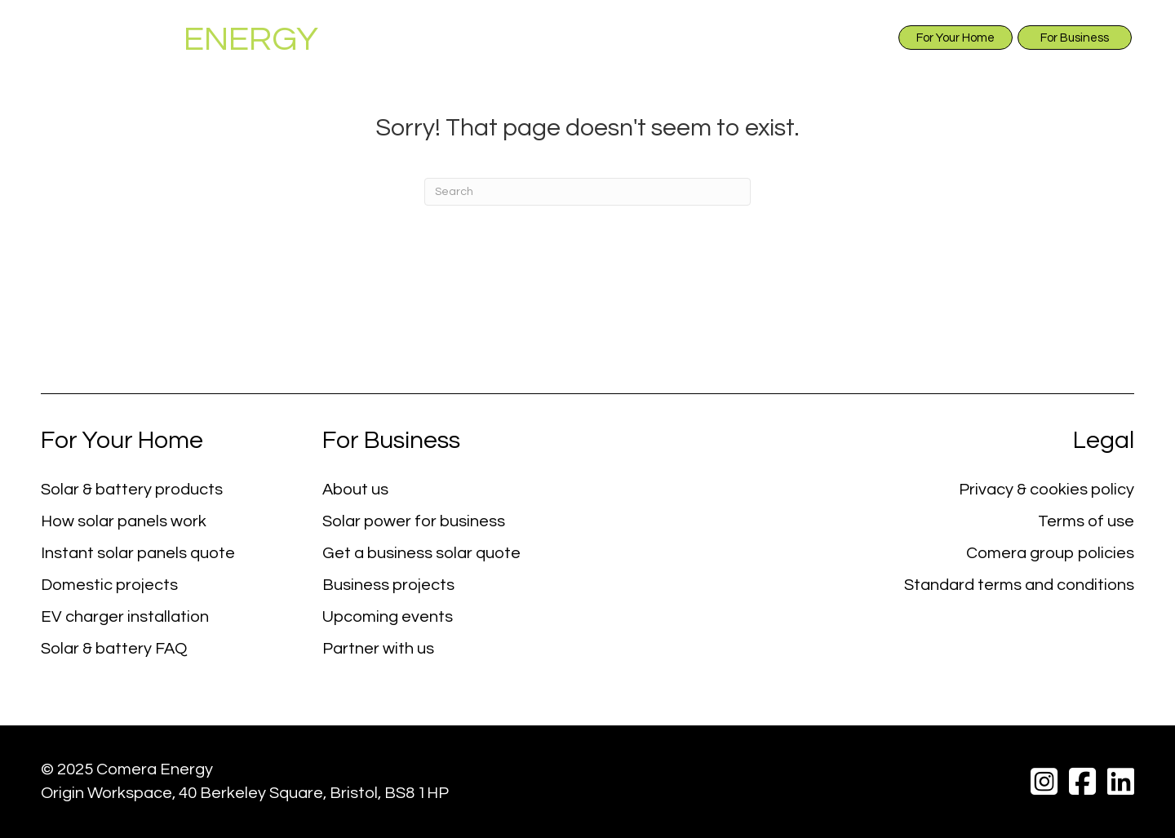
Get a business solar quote (421, 553)
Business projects (388, 585)
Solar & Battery (526, 74)
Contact (1087, 74)
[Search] (587, 192)
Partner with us (378, 649)
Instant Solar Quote (697, 74)
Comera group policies (1050, 553)
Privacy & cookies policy (1046, 489)
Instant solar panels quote (138, 553)
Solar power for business (413, 521)
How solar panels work (123, 521)
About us (355, 489)
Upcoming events (387, 617)
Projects (907, 74)
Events (997, 74)
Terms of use (1086, 521)
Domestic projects (109, 585)
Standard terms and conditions (1019, 585)
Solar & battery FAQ (114, 649)
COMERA (179, 39)
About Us (384, 74)
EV (823, 74)
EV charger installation (125, 617)
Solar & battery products (132, 489)
